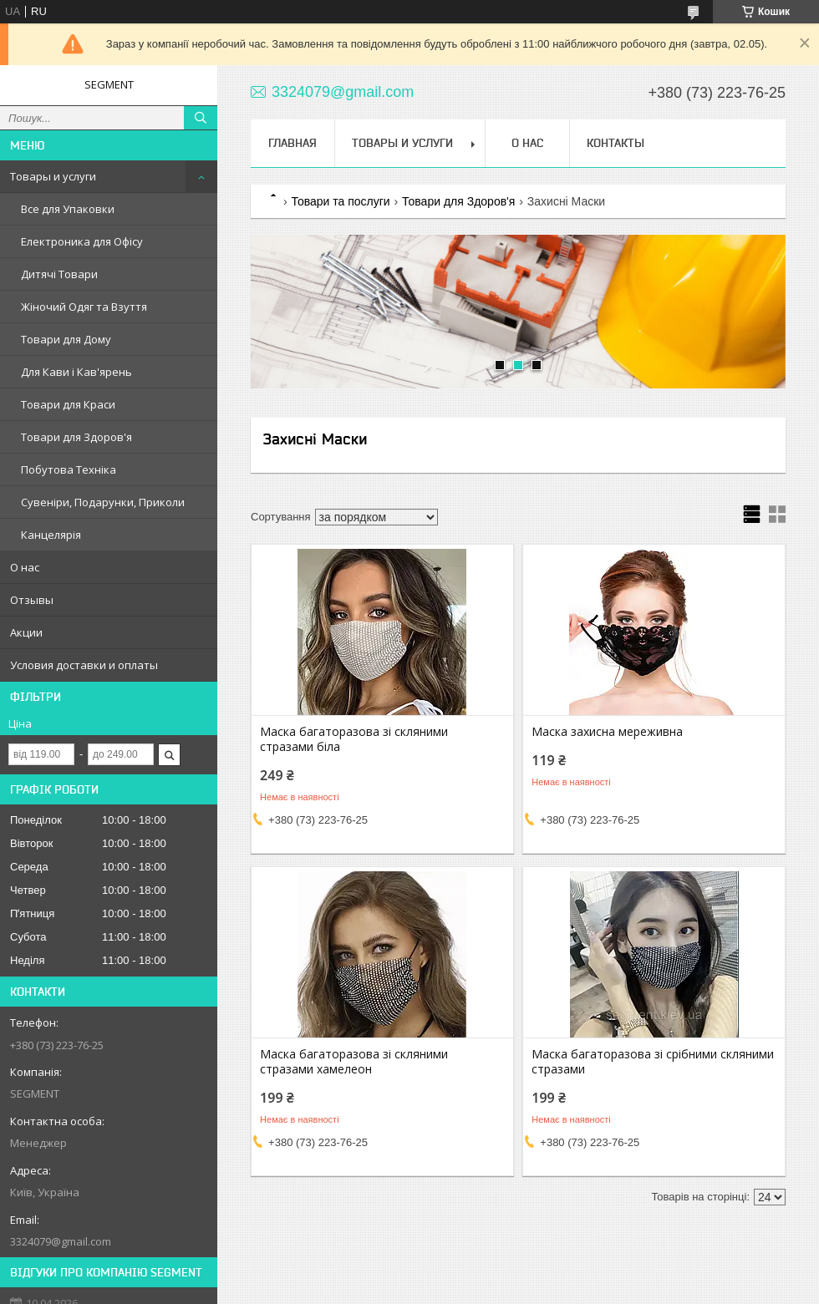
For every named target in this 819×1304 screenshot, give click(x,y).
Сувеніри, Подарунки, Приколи (103, 502)
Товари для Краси (68, 404)
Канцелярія (51, 534)
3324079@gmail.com (60, 1241)
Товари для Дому (66, 339)
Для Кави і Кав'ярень (76, 371)
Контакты (615, 143)
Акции (26, 632)
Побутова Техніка (68, 469)
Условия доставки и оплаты (84, 664)
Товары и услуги (53, 176)
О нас (24, 567)
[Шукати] (200, 117)
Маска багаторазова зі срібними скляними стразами (653, 1062)
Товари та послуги (340, 201)
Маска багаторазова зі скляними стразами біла (354, 739)
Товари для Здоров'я (76, 436)
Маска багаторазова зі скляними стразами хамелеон (354, 1062)
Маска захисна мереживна (607, 731)
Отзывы (31, 599)
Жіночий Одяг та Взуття (84, 306)
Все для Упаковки (67, 208)
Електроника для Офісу (82, 241)
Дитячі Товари (59, 274)
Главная (292, 143)
